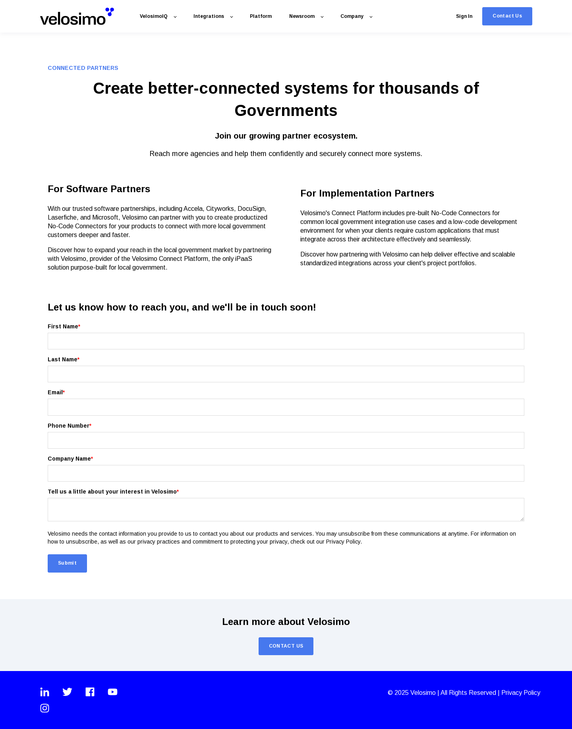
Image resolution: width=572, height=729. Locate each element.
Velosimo (423, 692)
